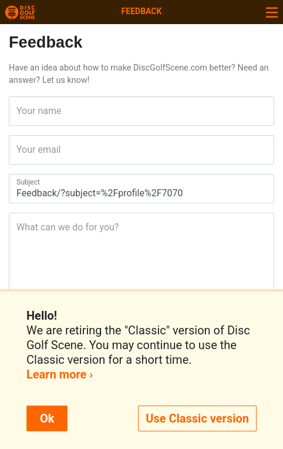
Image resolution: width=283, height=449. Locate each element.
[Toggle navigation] (271, 12)
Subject (20, 182)
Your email (20, 149)
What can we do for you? (20, 227)
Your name (20, 110)
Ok (47, 418)
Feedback (142, 11)
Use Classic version (197, 418)
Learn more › (59, 374)
